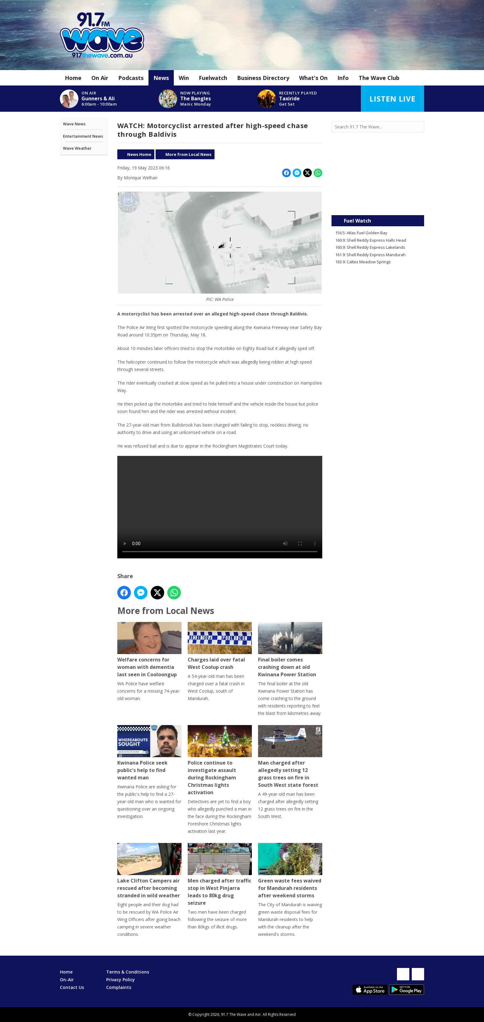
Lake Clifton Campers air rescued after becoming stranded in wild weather (149, 871)
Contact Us (72, 987)
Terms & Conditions (127, 972)
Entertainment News (83, 136)
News (161, 77)
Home (73, 77)
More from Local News (188, 154)
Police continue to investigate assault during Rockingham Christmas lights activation (220, 760)
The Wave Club (379, 77)
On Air (99, 77)
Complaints (118, 987)
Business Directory (263, 77)
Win (184, 77)
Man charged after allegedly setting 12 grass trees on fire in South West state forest (290, 757)
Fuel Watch (357, 220)
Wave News (74, 124)
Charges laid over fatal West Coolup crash (220, 646)
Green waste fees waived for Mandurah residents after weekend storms (290, 871)
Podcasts (131, 77)
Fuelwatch (213, 77)
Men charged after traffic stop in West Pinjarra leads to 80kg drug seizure (220, 875)
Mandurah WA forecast (378, 203)
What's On (313, 77)
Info (343, 77)
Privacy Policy (120, 979)
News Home (139, 154)
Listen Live (392, 99)
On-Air (67, 979)
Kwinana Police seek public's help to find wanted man (149, 753)
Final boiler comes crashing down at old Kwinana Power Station (290, 650)
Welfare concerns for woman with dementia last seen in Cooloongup (149, 650)
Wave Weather (77, 148)
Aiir (258, 1014)
